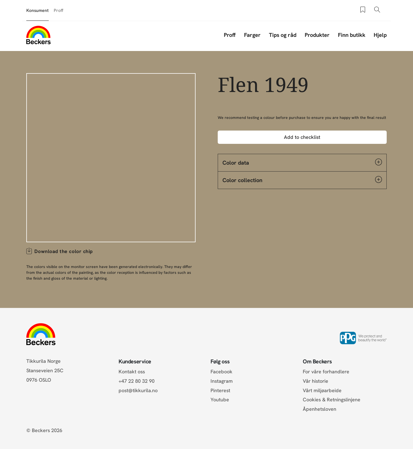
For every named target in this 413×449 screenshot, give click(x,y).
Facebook (221, 371)
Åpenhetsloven (319, 409)
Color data (302, 162)
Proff (58, 10)
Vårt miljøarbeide (322, 390)
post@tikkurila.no (138, 390)
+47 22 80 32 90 (137, 381)
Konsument (37, 10)
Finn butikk (351, 35)
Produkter (317, 35)
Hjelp (380, 35)
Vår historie (315, 381)
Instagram (222, 381)
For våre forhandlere (326, 371)
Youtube (220, 399)
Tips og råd (282, 35)
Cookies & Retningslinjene (331, 399)
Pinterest (220, 390)
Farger (252, 35)
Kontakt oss (132, 371)
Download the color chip (63, 251)
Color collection (302, 180)
